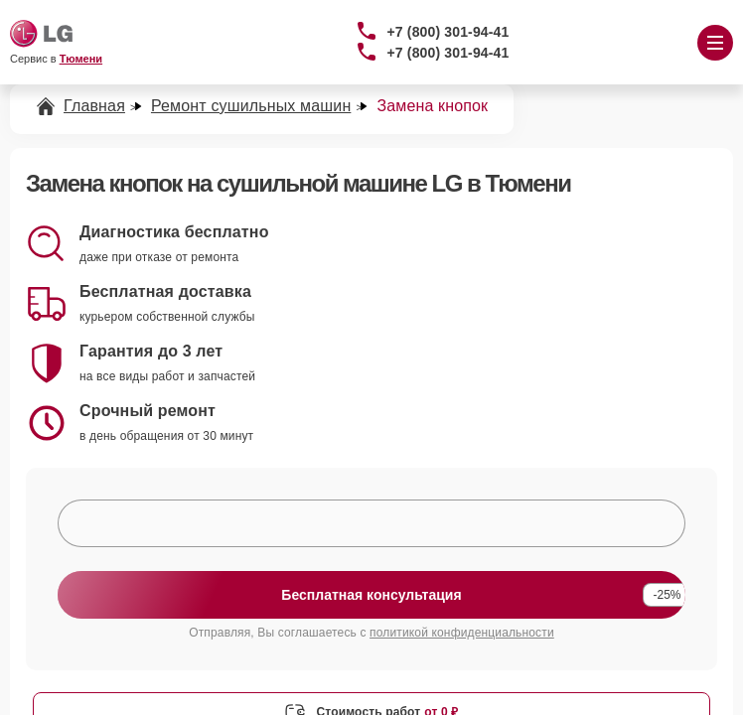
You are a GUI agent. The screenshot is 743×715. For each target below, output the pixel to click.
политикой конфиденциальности (462, 633)
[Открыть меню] (715, 43)
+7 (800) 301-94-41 (448, 32)
